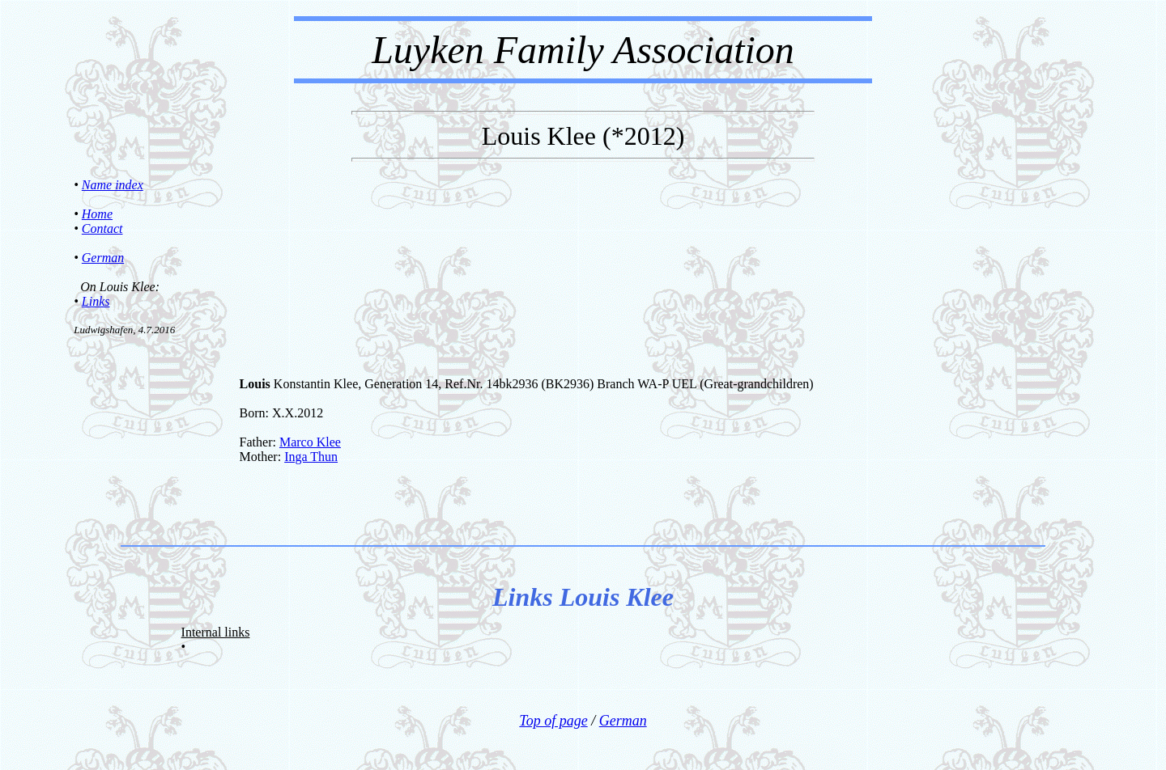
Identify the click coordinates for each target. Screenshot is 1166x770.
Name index (112, 185)
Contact (102, 228)
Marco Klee (310, 442)
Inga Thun (311, 456)
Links (96, 301)
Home (97, 214)
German (103, 257)
